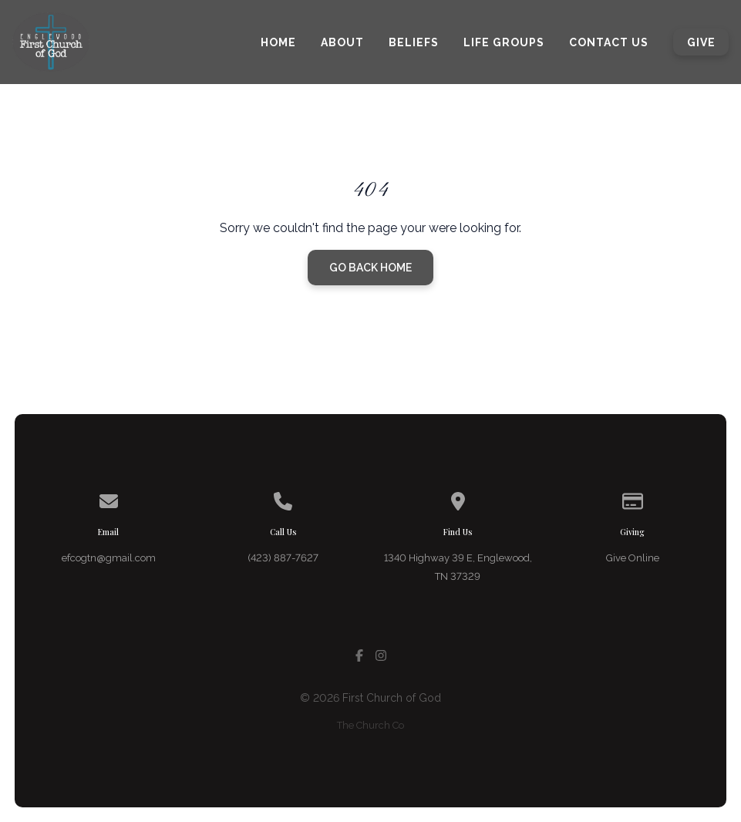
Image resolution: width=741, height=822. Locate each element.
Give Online (632, 558)
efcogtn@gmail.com (109, 558)
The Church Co (370, 725)
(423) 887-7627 (283, 558)
